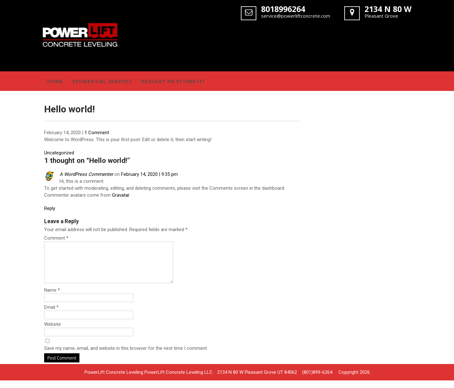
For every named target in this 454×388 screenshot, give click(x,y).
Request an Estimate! (172, 81)
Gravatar (120, 195)
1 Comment (96, 132)
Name (52, 298)
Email (51, 315)
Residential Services (102, 81)
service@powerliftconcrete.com (295, 16)
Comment (56, 238)
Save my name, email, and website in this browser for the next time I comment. (126, 356)
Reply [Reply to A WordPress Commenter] (49, 208)
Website (52, 332)
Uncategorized (59, 153)
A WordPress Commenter (86, 174)
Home (55, 81)
